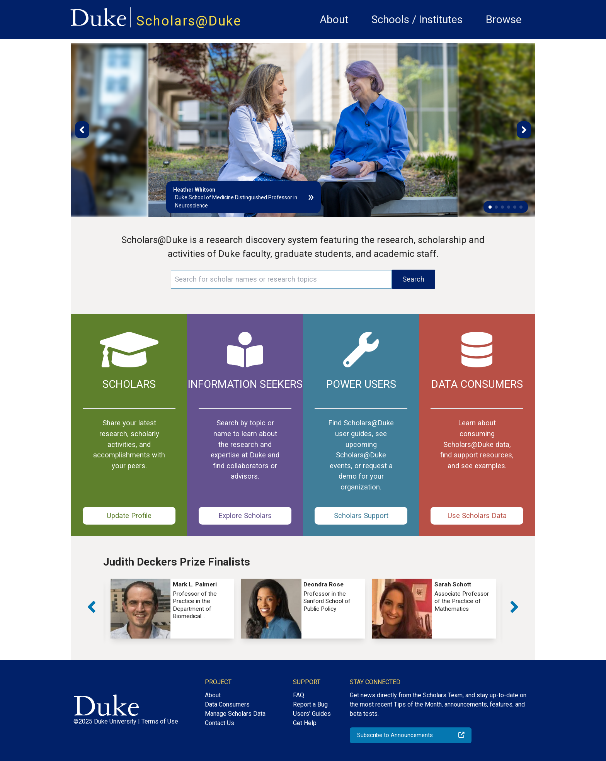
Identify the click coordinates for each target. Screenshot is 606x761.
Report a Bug (310, 704)
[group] (172, 609)
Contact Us (219, 723)
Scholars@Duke (189, 21)
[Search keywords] (281, 279)
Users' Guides (312, 713)
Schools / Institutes (417, 19)
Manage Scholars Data (235, 713)
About (334, 19)
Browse (504, 19)
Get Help (305, 723)
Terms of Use (159, 721)
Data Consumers (227, 704)
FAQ (298, 695)
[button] (490, 207)
